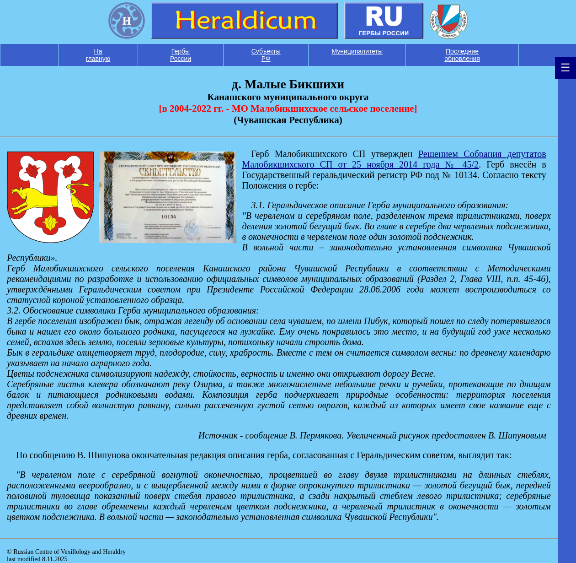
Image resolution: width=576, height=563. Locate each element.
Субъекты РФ (266, 55)
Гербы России (180, 55)
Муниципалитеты (357, 51)
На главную (98, 55)
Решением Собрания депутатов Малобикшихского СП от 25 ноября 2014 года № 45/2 (394, 159)
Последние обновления (462, 55)
